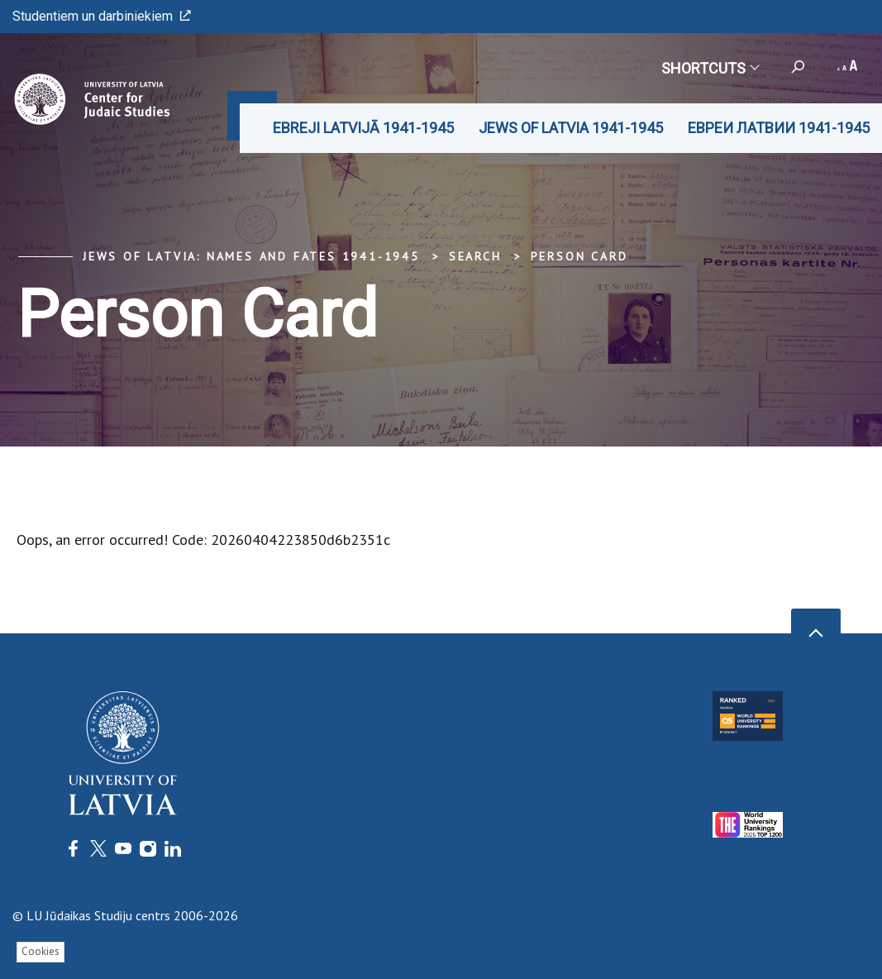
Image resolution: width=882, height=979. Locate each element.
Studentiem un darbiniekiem (101, 16)
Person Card (579, 256)
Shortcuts (709, 68)
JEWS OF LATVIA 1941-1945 (571, 127)
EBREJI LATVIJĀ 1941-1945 (363, 127)
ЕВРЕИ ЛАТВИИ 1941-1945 (779, 127)
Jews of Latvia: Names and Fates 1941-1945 (251, 256)
